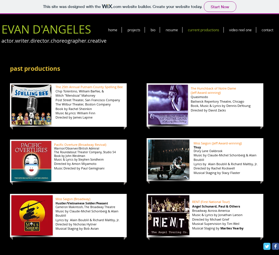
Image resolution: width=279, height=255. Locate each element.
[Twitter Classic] (266, 246)
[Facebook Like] (222, 44)
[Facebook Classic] (275, 246)
